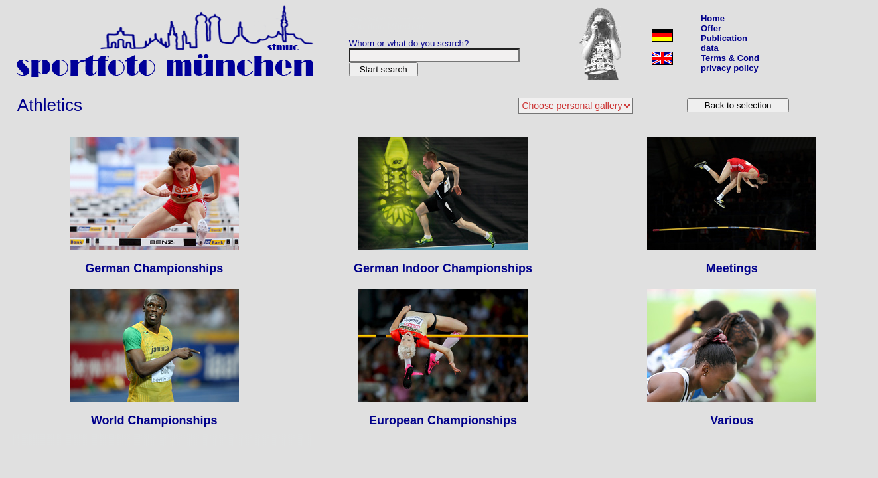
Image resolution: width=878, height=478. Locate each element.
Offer (711, 28)
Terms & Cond (730, 58)
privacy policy (730, 68)
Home (713, 18)
